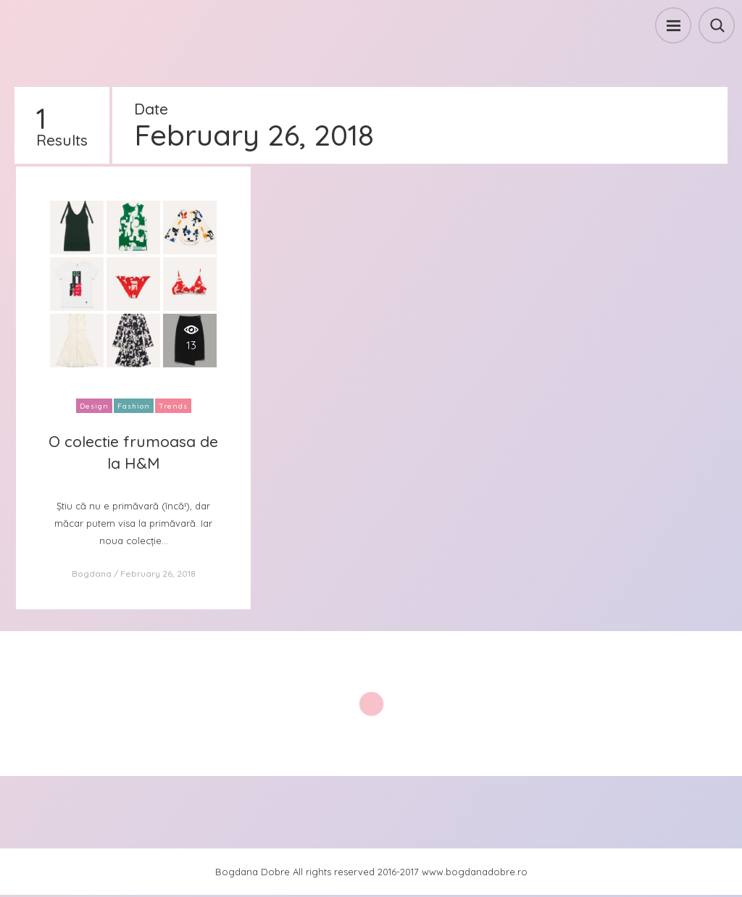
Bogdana (92, 573)
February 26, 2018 (158, 573)
